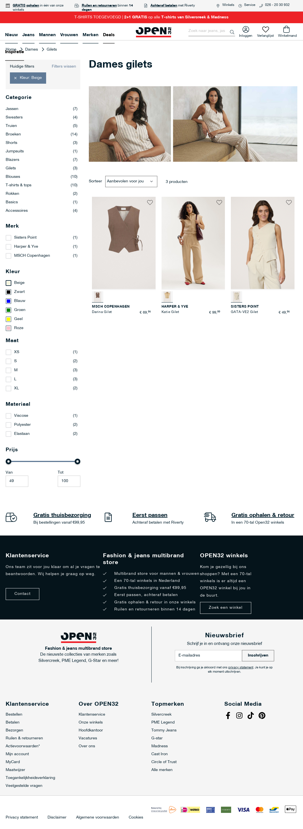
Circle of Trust (164, 762)
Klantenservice (92, 715)
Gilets (42, 168)
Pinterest (262, 716)
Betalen (13, 722)
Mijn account (17, 754)
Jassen (42, 109)
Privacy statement (22, 817)
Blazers (42, 160)
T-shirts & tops (42, 185)
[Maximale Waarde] (69, 481)
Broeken (42, 134)
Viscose (21, 416)
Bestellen (14, 715)
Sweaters (42, 117)
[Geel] (43, 319)
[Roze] (43, 328)
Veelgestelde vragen (24, 786)
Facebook (228, 716)
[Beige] (43, 283)
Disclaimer (57, 817)
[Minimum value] (17, 481)
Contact (22, 594)
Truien (42, 126)
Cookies (136, 817)
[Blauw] (43, 301)
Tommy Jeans (164, 730)
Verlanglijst (265, 34)
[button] (150, 202)
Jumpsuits (42, 151)
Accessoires (42, 211)
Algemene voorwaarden (97, 817)
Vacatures (88, 738)
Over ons (87, 746)
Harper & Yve (26, 247)
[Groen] (43, 310)
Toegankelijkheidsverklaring (30, 778)
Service (249, 5)
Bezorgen (14, 730)
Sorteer (95, 181)
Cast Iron (159, 754)
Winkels (228, 5)
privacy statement (240, 667)
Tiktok (251, 716)
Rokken (42, 194)
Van (9, 472)
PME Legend (163, 722)
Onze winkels (91, 722)
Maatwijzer (15, 770)
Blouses (42, 177)
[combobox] (211, 31)
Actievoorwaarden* (23, 746)
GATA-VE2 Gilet (244, 312)
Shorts (42, 143)
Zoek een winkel (225, 608)
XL (16, 388)
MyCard (13, 762)
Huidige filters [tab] (22, 66)
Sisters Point (25, 238)
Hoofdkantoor (91, 730)
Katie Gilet (170, 312)
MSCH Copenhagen (32, 256)
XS (16, 352)
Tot (60, 472)
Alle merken (162, 770)
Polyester (22, 425)
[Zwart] (43, 292)
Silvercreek (161, 715)
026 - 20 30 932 (277, 5)
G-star (157, 738)
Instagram (240, 716)
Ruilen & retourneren (24, 738)
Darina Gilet (102, 312)
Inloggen (245, 34)
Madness (159, 746)
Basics (42, 202)
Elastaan (22, 434)
